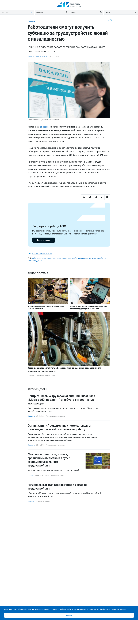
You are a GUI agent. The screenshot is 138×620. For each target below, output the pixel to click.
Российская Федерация (42, 253)
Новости (31, 21)
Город (47, 501)
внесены (44, 126)
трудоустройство (48, 258)
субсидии (36, 258)
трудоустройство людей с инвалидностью (73, 258)
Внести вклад (43, 240)
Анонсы (31, 501)
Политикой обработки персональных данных (107, 609)
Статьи (30, 475)
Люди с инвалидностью (37, 57)
